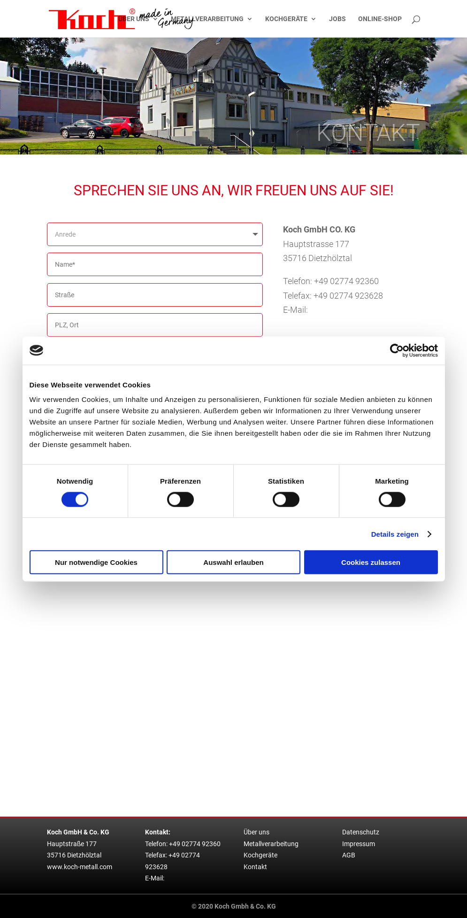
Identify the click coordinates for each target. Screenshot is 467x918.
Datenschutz (360, 832)
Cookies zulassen (370, 562)
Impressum (358, 844)
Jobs (337, 19)
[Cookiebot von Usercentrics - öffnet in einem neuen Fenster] (397, 350)
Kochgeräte (286, 19)
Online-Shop (380, 19)
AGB (348, 855)
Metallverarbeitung (207, 19)
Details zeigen (395, 534)
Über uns (133, 19)
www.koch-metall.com (79, 867)
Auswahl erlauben (233, 562)
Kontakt (255, 867)
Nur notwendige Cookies (96, 562)
